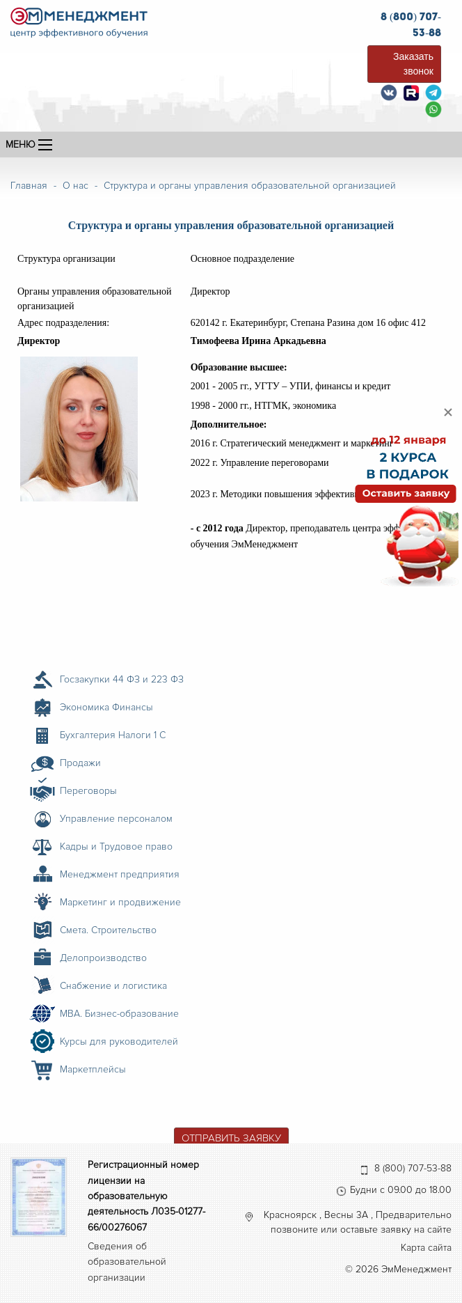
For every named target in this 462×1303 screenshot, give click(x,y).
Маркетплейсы (93, 1069)
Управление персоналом (116, 819)
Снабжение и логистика (113, 986)
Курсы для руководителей (119, 1041)
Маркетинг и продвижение (120, 902)
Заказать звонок (413, 64)
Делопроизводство (103, 958)
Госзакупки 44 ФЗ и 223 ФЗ (122, 679)
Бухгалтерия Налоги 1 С (113, 735)
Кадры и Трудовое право (116, 846)
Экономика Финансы (106, 707)
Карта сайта (426, 1248)
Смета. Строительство (108, 930)
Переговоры (88, 791)
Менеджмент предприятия (120, 874)
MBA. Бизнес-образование (119, 1014)
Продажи (80, 763)
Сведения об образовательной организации (127, 1262)
